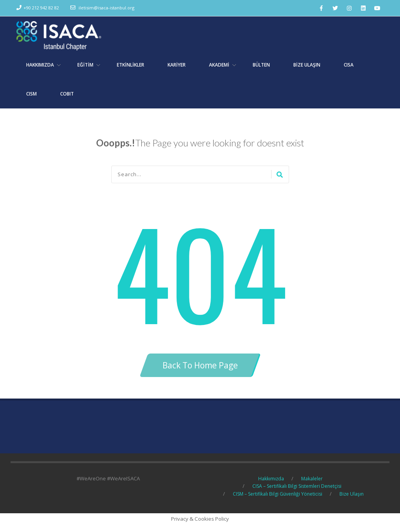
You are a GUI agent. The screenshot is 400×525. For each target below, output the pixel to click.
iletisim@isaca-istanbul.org (106, 8)
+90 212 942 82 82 (41, 8)
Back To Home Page (200, 365)
